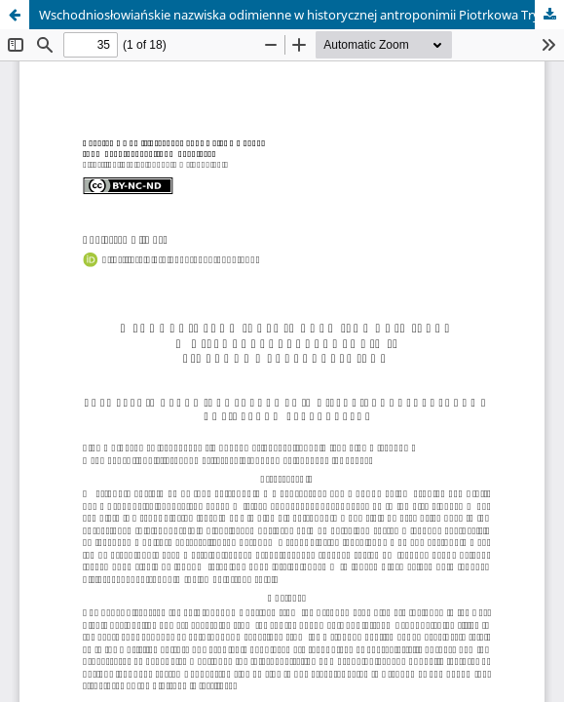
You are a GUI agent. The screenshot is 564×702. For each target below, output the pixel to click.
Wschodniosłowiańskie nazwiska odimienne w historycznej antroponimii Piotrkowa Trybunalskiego (301, 14)
